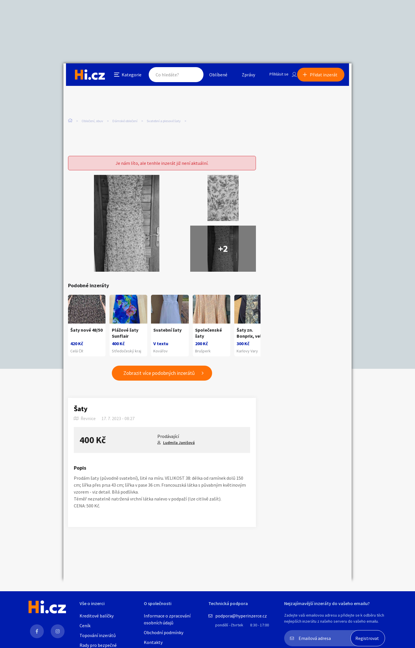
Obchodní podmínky (163, 632)
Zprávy (241, 76)
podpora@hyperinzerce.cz (241, 616)
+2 (223, 246)
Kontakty (153, 642)
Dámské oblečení (124, 121)
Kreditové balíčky (97, 616)
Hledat (187, 76)
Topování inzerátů (98, 635)
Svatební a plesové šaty (164, 121)
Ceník (85, 625)
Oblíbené (212, 76)
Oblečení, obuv (92, 121)
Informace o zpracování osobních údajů (167, 619)
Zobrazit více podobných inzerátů (159, 376)
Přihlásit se (274, 76)
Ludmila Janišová (179, 445)
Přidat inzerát (326, 76)
